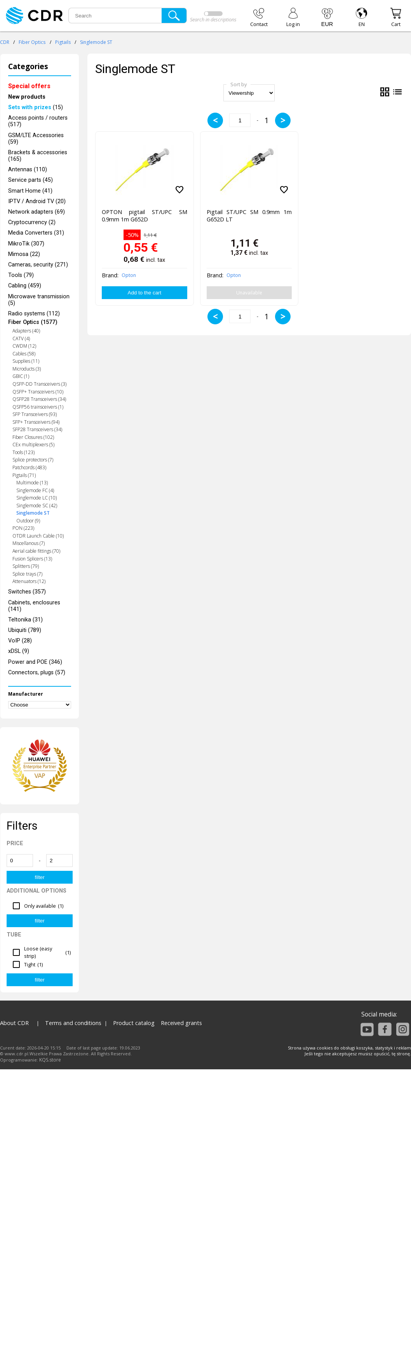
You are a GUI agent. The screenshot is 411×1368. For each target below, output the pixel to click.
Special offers (29, 86)
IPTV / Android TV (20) (37, 201)
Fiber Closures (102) (33, 437)
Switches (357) (27, 591)
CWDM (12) (24, 346)
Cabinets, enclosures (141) (34, 606)
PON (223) (23, 528)
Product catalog (134, 1023)
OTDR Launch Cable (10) (38, 536)
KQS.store (50, 1059)
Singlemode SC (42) (36, 505)
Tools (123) (23, 452)
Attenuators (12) (28, 581)
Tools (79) (21, 275)
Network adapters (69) (36, 212)
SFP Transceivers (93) (34, 414)
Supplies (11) (25, 361)
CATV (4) (21, 338)
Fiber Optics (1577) (32, 322)
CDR (4, 42)
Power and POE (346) (35, 662)
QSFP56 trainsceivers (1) (37, 407)
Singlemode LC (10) (36, 497)
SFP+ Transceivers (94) (35, 422)
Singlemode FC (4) (35, 490)
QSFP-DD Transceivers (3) (39, 384)
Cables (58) (23, 353)
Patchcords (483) (29, 467)
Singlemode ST (96, 42)
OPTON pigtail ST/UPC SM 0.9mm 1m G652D (144, 215)
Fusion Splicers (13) (32, 558)
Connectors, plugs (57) (36, 672)
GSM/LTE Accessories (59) (36, 138)
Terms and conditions (73, 1023)
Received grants (181, 1023)
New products (26, 97)
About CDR (14, 1023)
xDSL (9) (18, 651)
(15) (35, 107)
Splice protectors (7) (32, 459)
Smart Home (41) (30, 191)
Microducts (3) (26, 368)
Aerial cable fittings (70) (36, 551)
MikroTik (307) (26, 243)
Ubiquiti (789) (24, 630)
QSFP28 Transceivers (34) (39, 399)
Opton (129, 275)
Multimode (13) (32, 482)
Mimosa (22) (24, 254)
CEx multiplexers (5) (33, 444)
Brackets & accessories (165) (37, 155)
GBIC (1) (20, 376)
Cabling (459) (24, 285)
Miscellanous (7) (28, 543)
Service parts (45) (30, 180)
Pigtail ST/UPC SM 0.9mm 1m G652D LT (249, 215)
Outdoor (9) (28, 520)
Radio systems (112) (34, 313)
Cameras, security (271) (38, 264)
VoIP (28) (20, 640)
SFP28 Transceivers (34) (37, 429)
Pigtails (63, 42)
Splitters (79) (25, 566)
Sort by (238, 84)
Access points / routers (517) (38, 121)
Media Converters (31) (36, 233)
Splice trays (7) (27, 574)
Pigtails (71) (24, 475)
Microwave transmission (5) (39, 299)
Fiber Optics (32, 42)
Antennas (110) (27, 169)
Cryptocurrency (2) (32, 222)
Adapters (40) (26, 330)
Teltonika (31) (25, 619)
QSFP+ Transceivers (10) (37, 391)
